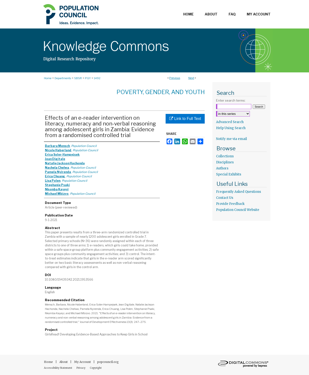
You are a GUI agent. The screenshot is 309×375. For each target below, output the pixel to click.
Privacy (81, 367)
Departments (63, 78)
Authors (222, 168)
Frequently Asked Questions (238, 192)
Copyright (96, 367)
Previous (174, 78)
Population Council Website (237, 210)
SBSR (78, 78)
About (63, 362)
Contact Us (224, 198)
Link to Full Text (185, 119)
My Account (82, 362)
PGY (88, 78)
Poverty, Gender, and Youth (161, 92)
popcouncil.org (108, 362)
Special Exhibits (228, 174)
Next (191, 78)
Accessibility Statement (58, 367)
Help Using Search (231, 128)
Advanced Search (230, 122)
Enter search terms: (231, 100)
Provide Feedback (230, 204)
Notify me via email (231, 139)
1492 (97, 78)
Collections (225, 156)
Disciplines (225, 162)
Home (47, 78)
